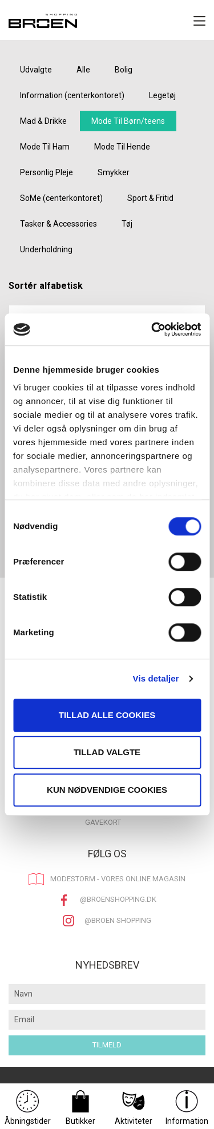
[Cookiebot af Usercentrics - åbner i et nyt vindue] (152, 329)
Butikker (80, 1108)
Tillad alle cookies (107, 715)
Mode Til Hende (122, 146)
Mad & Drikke (43, 121)
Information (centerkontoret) (72, 95)
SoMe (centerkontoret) (61, 198)
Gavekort (103, 822)
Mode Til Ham (45, 146)
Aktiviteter (133, 1108)
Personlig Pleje (46, 172)
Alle (83, 69)
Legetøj (162, 95)
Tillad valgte (107, 752)
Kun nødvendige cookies (107, 790)
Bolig (123, 69)
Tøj (127, 223)
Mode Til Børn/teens (128, 121)
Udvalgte (36, 69)
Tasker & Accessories (58, 223)
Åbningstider (28, 1108)
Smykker (114, 172)
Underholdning (46, 249)
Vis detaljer (156, 678)
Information (186, 1108)
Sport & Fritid (150, 198)
